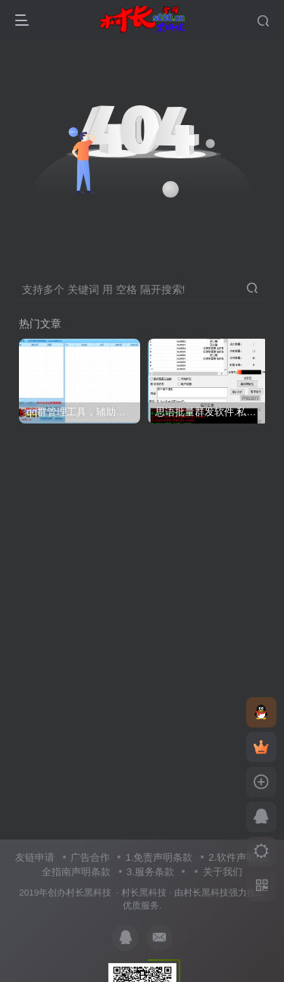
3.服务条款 (150, 871)
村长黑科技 (144, 892)
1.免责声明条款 (159, 857)
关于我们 (222, 871)
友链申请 (35, 857)
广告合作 (90, 857)
